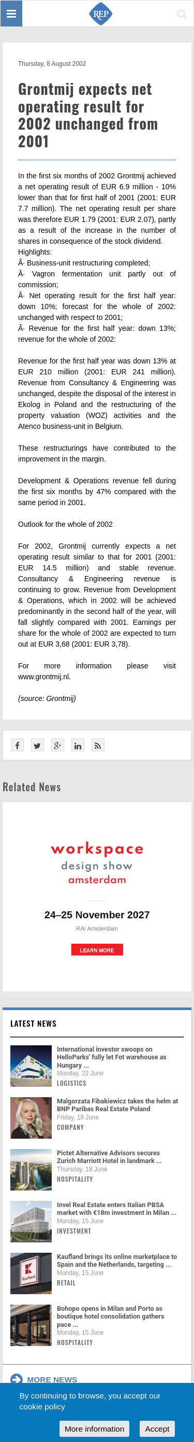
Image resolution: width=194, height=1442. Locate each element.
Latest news (33, 1023)
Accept (157, 1428)
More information (94, 1428)
